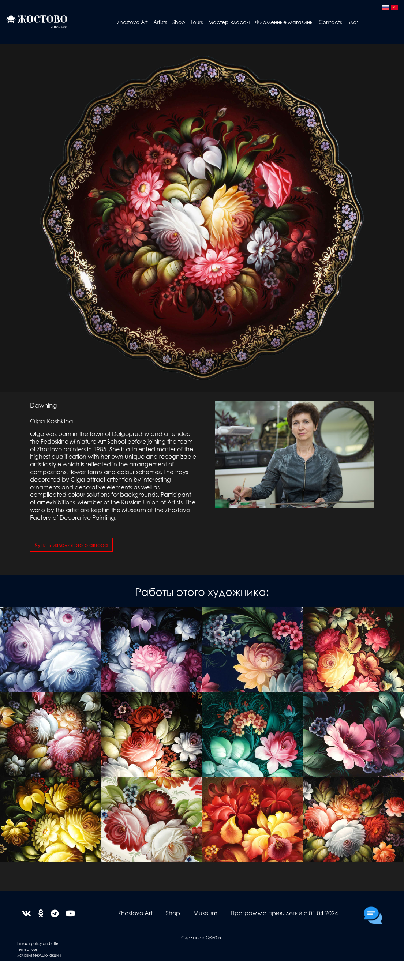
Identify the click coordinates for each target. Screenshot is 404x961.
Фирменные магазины (284, 22)
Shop (178, 22)
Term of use (27, 949)
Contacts (330, 22)
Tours (197, 22)
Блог (352, 22)
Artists (160, 22)
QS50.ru (214, 937)
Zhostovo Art (132, 22)
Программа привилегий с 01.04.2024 (284, 913)
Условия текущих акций (39, 955)
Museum (205, 913)
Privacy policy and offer (38, 943)
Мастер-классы (229, 22)
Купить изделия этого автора (71, 544)
